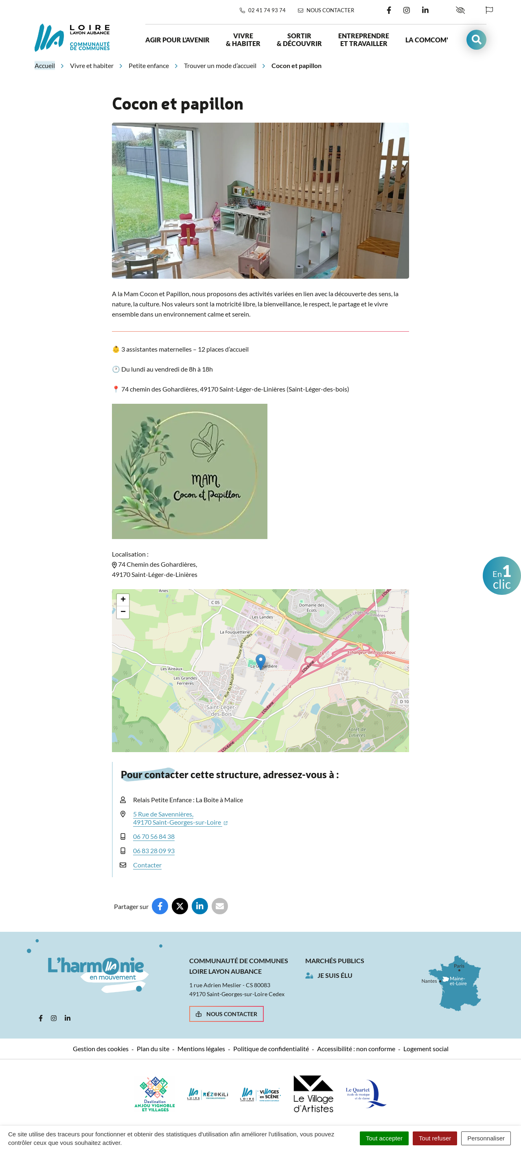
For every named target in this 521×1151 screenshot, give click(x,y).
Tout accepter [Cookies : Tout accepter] (384, 1138)
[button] (476, 40)
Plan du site (153, 1048)
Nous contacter (226, 1013)
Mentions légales (201, 1048)
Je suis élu (334, 975)
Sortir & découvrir (299, 39)
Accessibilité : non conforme (356, 1048)
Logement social (426, 1048)
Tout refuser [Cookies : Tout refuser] (435, 1138)
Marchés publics (334, 960)
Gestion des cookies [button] (101, 1048)
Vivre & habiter (243, 39)
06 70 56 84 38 (154, 836)
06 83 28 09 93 (154, 850)
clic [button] (502, 576)
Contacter (147, 865)
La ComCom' (426, 40)
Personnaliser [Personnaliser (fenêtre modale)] (486, 1138)
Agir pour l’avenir (177, 40)
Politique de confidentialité (271, 1048)
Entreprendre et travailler (363, 39)
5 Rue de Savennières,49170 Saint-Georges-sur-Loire (180, 818)
